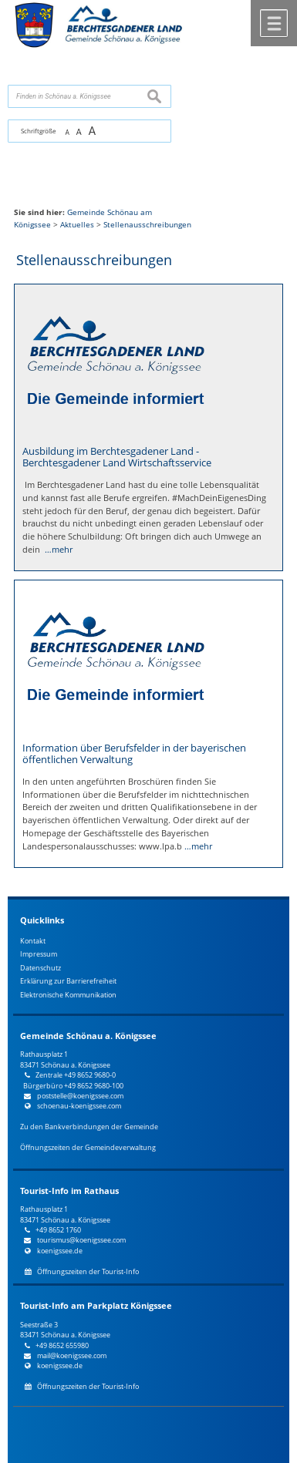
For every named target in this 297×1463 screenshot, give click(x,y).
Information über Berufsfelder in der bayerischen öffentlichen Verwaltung (134, 753)
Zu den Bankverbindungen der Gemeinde (89, 1127)
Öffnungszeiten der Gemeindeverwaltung (88, 1147)
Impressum (38, 954)
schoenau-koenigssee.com (79, 1106)
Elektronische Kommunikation (68, 995)
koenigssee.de (60, 1251)
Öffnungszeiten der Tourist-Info (88, 1271)
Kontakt (33, 941)
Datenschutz (40, 968)
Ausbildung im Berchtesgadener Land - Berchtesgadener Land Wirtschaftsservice (116, 456)
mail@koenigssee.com (71, 1355)
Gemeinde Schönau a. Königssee (88, 1036)
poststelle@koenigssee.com (80, 1096)
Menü (274, 23)
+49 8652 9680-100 (93, 1086)
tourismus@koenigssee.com (81, 1240)
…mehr (59, 549)
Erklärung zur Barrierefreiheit (68, 981)
